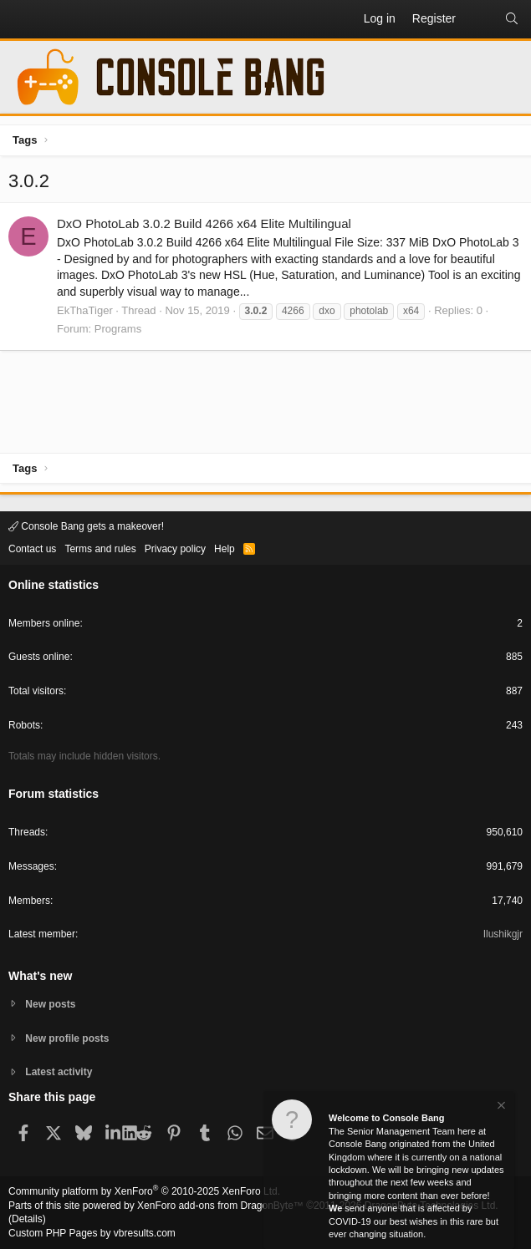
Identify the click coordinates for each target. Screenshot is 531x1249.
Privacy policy (175, 549)
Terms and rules (99, 549)
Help (224, 549)
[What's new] (480, 19)
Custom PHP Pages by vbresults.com (92, 1233)
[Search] (512, 19)
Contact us (32, 549)
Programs (117, 328)
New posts (50, 1004)
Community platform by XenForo (144, 1191)
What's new (40, 975)
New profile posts (67, 1038)
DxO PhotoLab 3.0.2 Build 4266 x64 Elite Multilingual (204, 223)
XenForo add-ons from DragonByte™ (220, 1205)
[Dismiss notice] (500, 1107)
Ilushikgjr (503, 934)
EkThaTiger (85, 310)
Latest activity (58, 1072)
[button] (21, 19)
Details (27, 1219)
